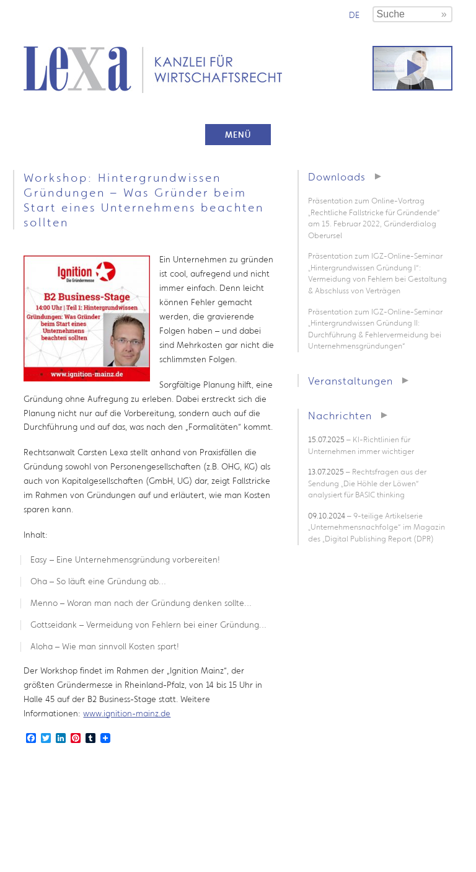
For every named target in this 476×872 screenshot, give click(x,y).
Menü (238, 134)
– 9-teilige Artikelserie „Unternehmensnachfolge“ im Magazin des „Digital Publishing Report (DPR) (376, 527)
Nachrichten (340, 415)
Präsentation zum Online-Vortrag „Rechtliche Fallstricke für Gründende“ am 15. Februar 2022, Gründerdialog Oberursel (374, 218)
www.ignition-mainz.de (126, 713)
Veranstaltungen (350, 380)
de (354, 14)
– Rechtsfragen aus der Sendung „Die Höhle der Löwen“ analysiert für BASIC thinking (367, 483)
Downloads (337, 176)
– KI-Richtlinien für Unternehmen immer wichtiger (361, 445)
